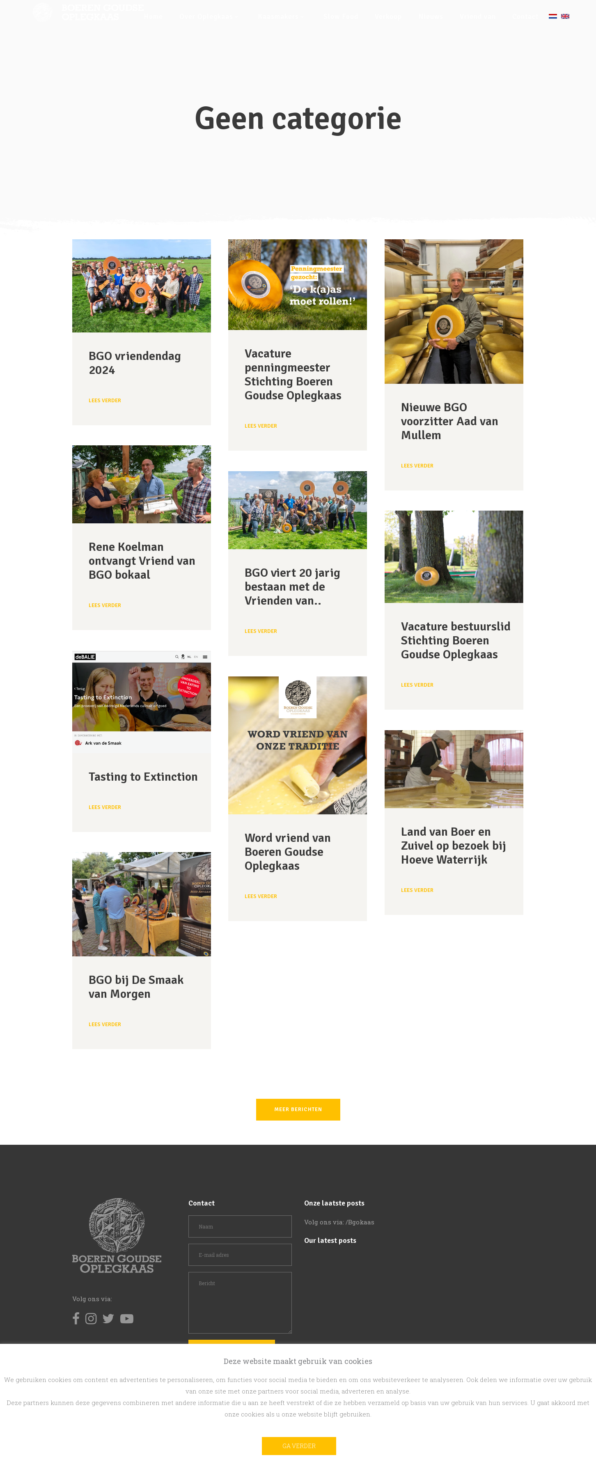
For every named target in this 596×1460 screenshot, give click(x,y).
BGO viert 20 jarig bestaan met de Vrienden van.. (292, 586)
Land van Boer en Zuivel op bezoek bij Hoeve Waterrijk (453, 845)
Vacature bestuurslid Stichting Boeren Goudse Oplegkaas (456, 640)
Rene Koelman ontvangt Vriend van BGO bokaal (142, 560)
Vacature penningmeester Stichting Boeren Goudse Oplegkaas (293, 374)
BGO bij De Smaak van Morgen (136, 987)
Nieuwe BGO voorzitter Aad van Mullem (449, 421)
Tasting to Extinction (143, 776)
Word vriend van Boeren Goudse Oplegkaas (288, 851)
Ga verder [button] (299, 1446)
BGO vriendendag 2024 (135, 363)
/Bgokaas (360, 1222)
